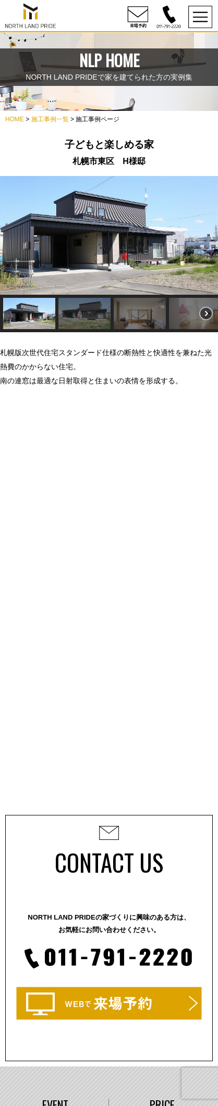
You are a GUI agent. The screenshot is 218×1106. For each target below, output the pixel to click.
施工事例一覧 (50, 119)
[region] (109, 254)
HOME (14, 119)
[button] (29, 313)
